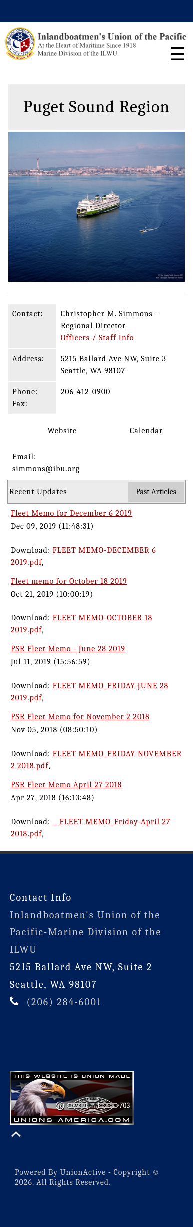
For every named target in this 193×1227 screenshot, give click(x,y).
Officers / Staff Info (97, 337)
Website (53, 430)
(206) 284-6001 (63, 1002)
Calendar (137, 430)
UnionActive (83, 1172)
